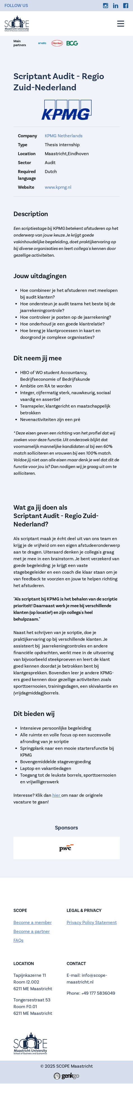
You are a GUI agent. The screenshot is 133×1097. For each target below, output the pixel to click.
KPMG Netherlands (64, 135)
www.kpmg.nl (58, 187)
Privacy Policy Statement (92, 922)
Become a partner (31, 931)
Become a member (32, 922)
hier (56, 795)
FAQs (18, 940)
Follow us (16, 5)
